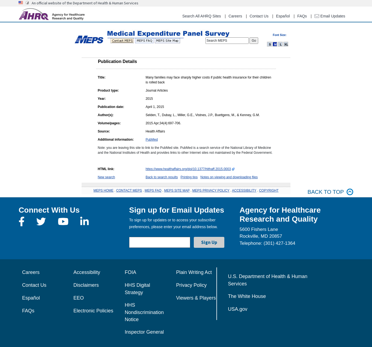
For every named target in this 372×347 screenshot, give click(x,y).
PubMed (151, 139)
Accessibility (86, 272)
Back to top (330, 192)
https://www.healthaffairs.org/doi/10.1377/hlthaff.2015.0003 (188, 169)
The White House (247, 296)
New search (106, 177)
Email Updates (329, 16)
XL (286, 44)
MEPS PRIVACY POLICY (211, 190)
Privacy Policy (191, 285)
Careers (235, 16)
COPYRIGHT (268, 190)
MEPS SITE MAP (176, 190)
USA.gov (237, 309)
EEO (78, 298)
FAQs (302, 16)
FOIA (130, 272)
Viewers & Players (196, 298)
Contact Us (258, 16)
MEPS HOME (103, 190)
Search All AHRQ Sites (201, 16)
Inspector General (144, 332)
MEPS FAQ (153, 190)
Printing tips (189, 177)
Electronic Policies (93, 310)
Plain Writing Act (194, 272)
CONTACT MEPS (129, 190)
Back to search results (161, 177)
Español (283, 16)
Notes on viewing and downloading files (229, 177)
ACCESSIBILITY (244, 190)
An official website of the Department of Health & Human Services (85, 3)
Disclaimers (86, 285)
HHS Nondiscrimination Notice (144, 312)
